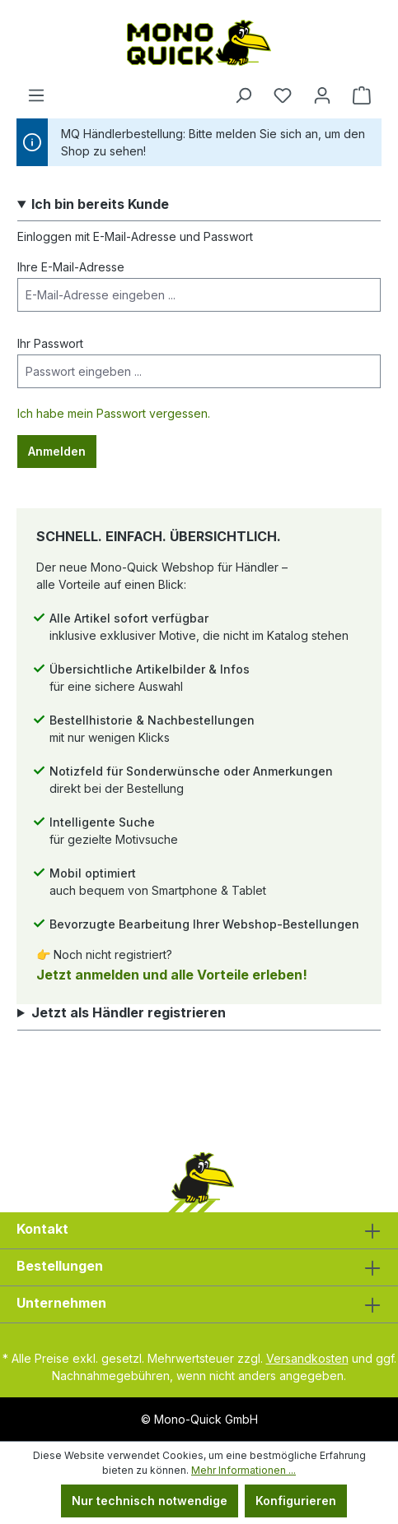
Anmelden (57, 451)
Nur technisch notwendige (149, 1501)
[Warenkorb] (362, 95)
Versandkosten (307, 1358)
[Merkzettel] (282, 95)
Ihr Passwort (50, 343)
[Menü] (36, 95)
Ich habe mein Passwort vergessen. (113, 413)
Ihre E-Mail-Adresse (70, 267)
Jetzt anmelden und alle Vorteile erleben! (171, 974)
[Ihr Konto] (322, 95)
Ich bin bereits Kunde (100, 204)
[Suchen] (243, 95)
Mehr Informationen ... (243, 1470)
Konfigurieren (295, 1501)
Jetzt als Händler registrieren (128, 1013)
